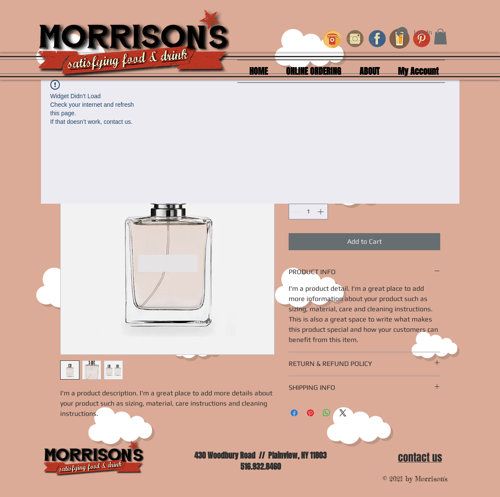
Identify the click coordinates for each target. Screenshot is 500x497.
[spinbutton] (308, 211)
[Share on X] (343, 413)
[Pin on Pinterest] (310, 413)
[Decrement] (295, 211)
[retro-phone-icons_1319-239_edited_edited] (333, 39)
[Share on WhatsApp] (327, 413)
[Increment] (321, 211)
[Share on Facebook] (294, 413)
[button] (440, 36)
